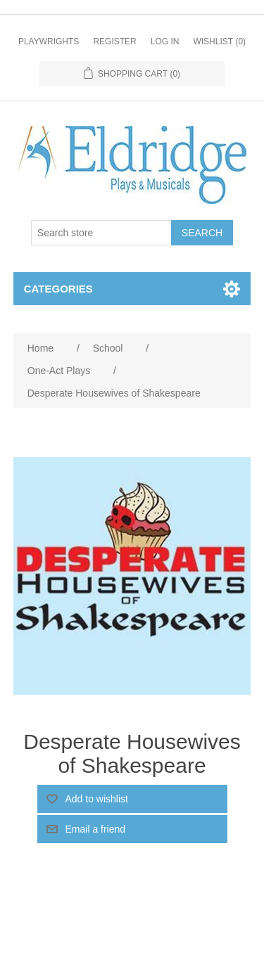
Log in (165, 41)
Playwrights (48, 41)
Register (114, 41)
